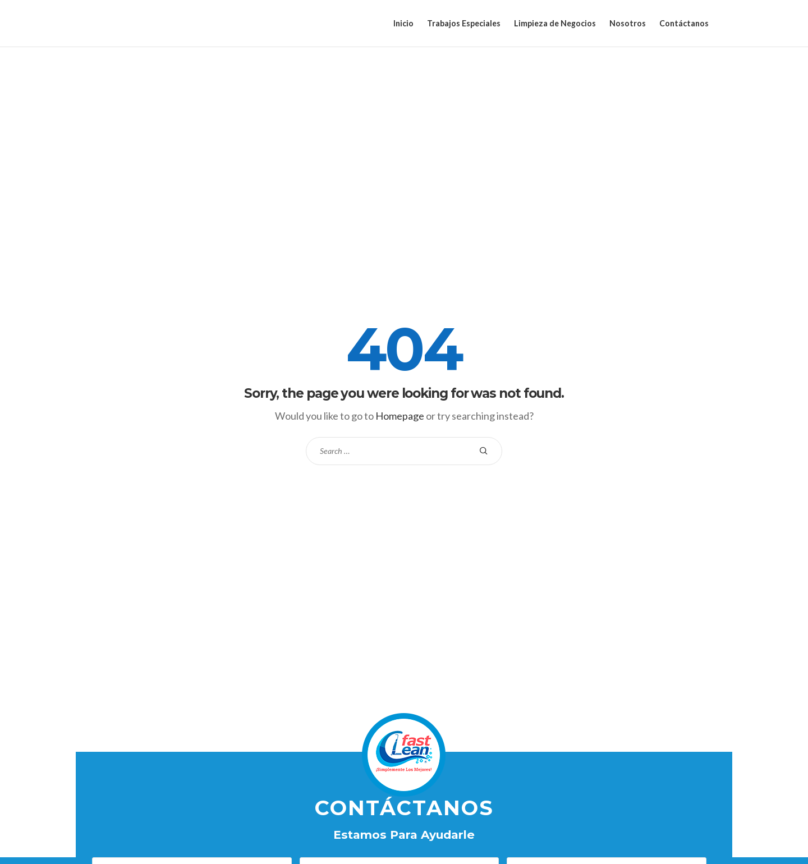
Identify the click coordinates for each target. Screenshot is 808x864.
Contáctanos (684, 23)
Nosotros (627, 23)
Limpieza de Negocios (555, 23)
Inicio (403, 23)
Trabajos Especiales (464, 23)
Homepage (399, 416)
